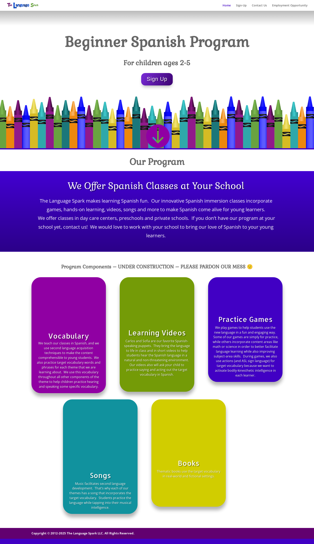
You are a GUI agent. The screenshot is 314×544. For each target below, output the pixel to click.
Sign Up (157, 79)
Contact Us (259, 5)
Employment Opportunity (290, 5)
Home (227, 5)
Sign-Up (241, 5)
